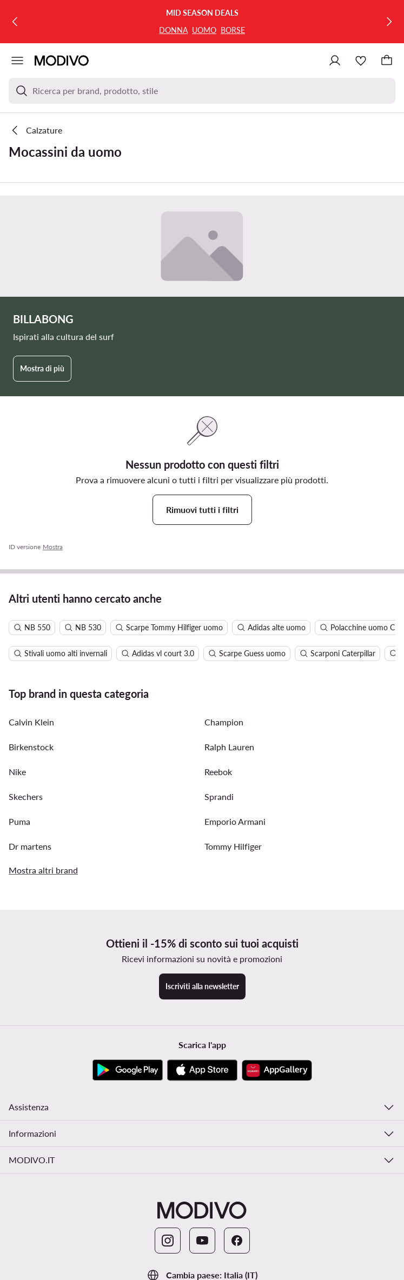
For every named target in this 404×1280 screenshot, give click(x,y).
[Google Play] (127, 1070)
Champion (223, 722)
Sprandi (219, 796)
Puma (19, 821)
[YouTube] (202, 1241)
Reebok (218, 771)
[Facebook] (237, 1241)
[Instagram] (168, 1241)
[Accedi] (335, 61)
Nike (17, 771)
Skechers (26, 796)
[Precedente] (15, 22)
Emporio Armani (235, 821)
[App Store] (202, 1070)
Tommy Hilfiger (233, 846)
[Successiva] (389, 22)
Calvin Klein (31, 722)
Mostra (53, 547)
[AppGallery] (277, 1070)
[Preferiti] (361, 61)
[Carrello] (387, 61)
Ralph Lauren (229, 747)
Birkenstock (31, 747)
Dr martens (30, 846)
